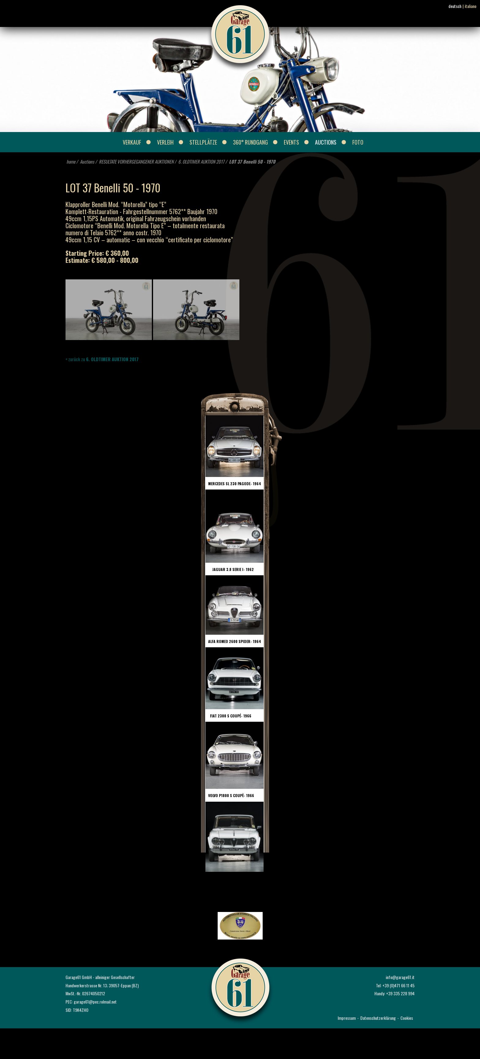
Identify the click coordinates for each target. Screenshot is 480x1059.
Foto (357, 142)
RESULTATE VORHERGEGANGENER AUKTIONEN (136, 161)
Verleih (165, 142)
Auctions (325, 142)
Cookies (406, 1018)
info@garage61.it (400, 977)
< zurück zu (102, 359)
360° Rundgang (250, 142)
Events (291, 142)
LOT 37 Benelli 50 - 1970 (252, 161)
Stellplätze (203, 142)
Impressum (347, 1018)
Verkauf (132, 142)
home (70, 161)
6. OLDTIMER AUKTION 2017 (201, 161)
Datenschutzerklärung (378, 1018)
